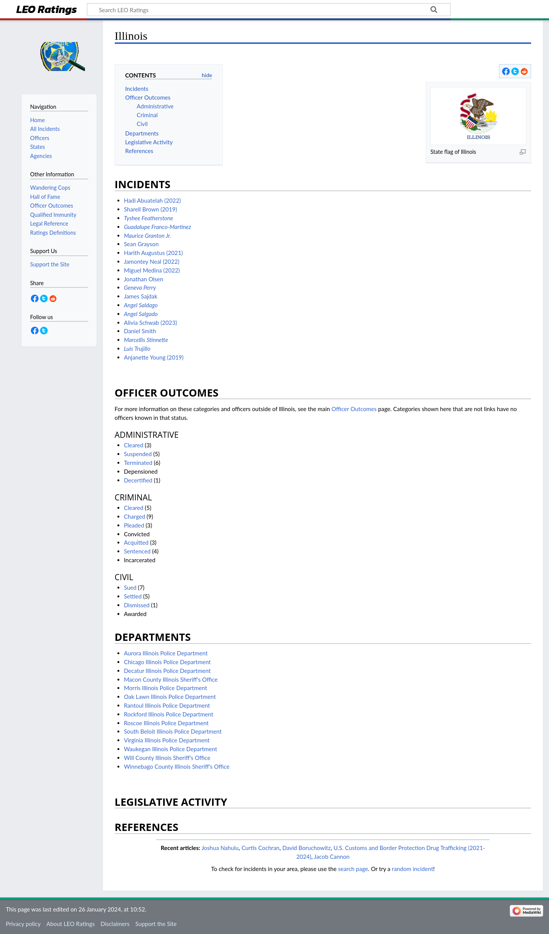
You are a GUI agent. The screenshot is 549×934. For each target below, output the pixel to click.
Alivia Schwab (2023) (150, 322)
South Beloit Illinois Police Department (173, 731)
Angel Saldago (141, 305)
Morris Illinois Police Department (165, 687)
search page (353, 868)
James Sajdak (140, 296)
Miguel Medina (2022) (152, 270)
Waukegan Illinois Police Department (170, 748)
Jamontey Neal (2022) (151, 261)
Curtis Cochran (260, 847)
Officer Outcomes (354, 408)
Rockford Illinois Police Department (168, 714)
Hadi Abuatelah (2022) (152, 200)
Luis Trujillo (137, 348)
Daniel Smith (140, 330)
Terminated (138, 462)
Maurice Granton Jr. (147, 235)
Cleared (133, 445)
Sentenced (137, 551)
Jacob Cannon (332, 856)
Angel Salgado (141, 313)
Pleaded (134, 525)
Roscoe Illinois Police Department (166, 722)
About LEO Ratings (71, 923)
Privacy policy (23, 923)
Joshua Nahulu (220, 847)
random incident (412, 868)
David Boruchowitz (306, 847)
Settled (133, 596)
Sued (130, 587)
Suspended (138, 453)
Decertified (138, 480)
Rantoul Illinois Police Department (167, 705)
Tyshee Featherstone (148, 218)
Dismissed (136, 605)
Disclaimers (115, 923)
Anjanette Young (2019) (154, 357)
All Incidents (45, 129)
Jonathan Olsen (143, 279)
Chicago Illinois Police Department (167, 661)
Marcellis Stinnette (146, 339)
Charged (134, 516)
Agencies (41, 156)
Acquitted (136, 542)
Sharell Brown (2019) (150, 209)
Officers (39, 138)
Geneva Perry (140, 287)
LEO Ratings (46, 10)
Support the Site (156, 923)
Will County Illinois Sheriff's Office (167, 757)
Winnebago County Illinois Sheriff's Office (177, 766)
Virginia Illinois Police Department (167, 740)
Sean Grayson (141, 243)
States (37, 147)
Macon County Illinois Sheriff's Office (171, 679)
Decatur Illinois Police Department (167, 670)
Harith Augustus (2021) (153, 252)
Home (37, 120)
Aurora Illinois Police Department (166, 653)
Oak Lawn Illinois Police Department (170, 696)
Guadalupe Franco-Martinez (157, 226)
